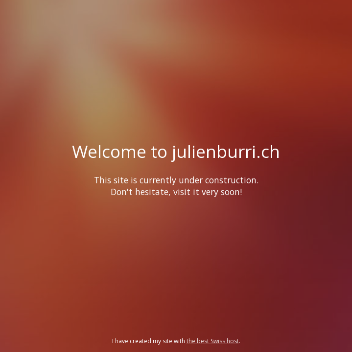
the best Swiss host (213, 341)
